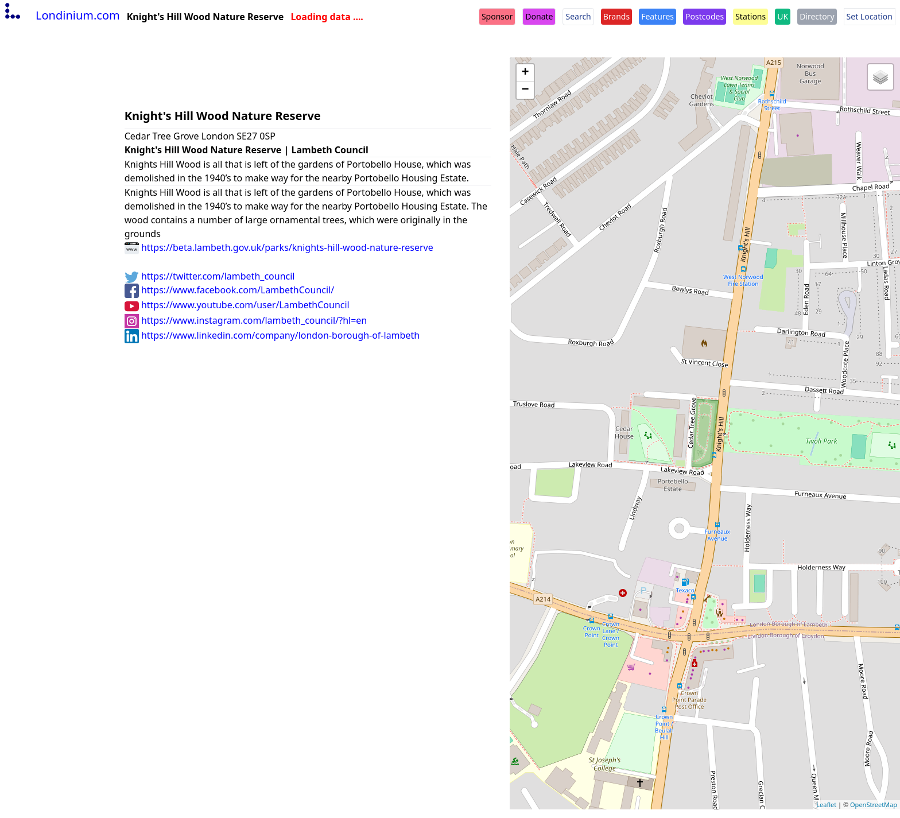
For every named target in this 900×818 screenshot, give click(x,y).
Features (657, 16)
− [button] (525, 90)
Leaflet (826, 804)
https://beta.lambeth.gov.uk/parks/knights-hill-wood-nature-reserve (279, 247)
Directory (817, 16)
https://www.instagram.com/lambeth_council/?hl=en (246, 320)
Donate (539, 16)
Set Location (870, 16)
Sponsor (497, 16)
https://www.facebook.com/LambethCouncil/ (229, 290)
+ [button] (525, 73)
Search (578, 16)
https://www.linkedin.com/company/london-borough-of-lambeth (272, 335)
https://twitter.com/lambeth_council (210, 276)
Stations (750, 16)
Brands (616, 16)
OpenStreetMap (873, 804)
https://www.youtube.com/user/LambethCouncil (237, 304)
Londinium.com (61, 15)
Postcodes (704, 16)
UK (782, 16)
